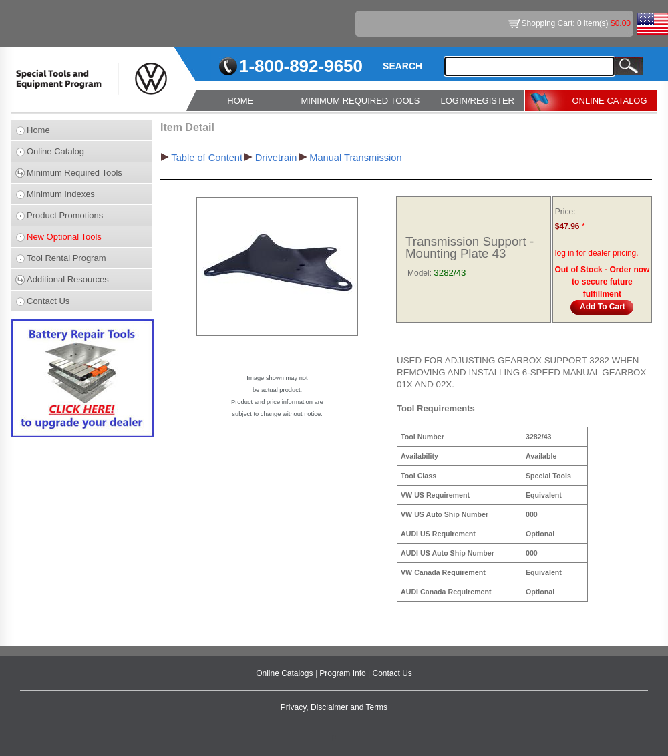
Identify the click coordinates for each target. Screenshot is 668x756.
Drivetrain (276, 157)
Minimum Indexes (61, 194)
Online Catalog (55, 151)
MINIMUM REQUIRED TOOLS (360, 101)
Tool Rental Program (66, 258)
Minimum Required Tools (74, 173)
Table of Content (206, 157)
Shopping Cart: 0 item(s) (565, 23)
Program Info (343, 673)
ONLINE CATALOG (609, 101)
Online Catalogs (285, 673)
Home (38, 130)
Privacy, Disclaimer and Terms (334, 707)
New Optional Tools (64, 237)
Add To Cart (602, 306)
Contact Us (48, 301)
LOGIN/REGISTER (477, 101)
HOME (240, 101)
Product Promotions (65, 215)
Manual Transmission (355, 157)
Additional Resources (68, 279)
